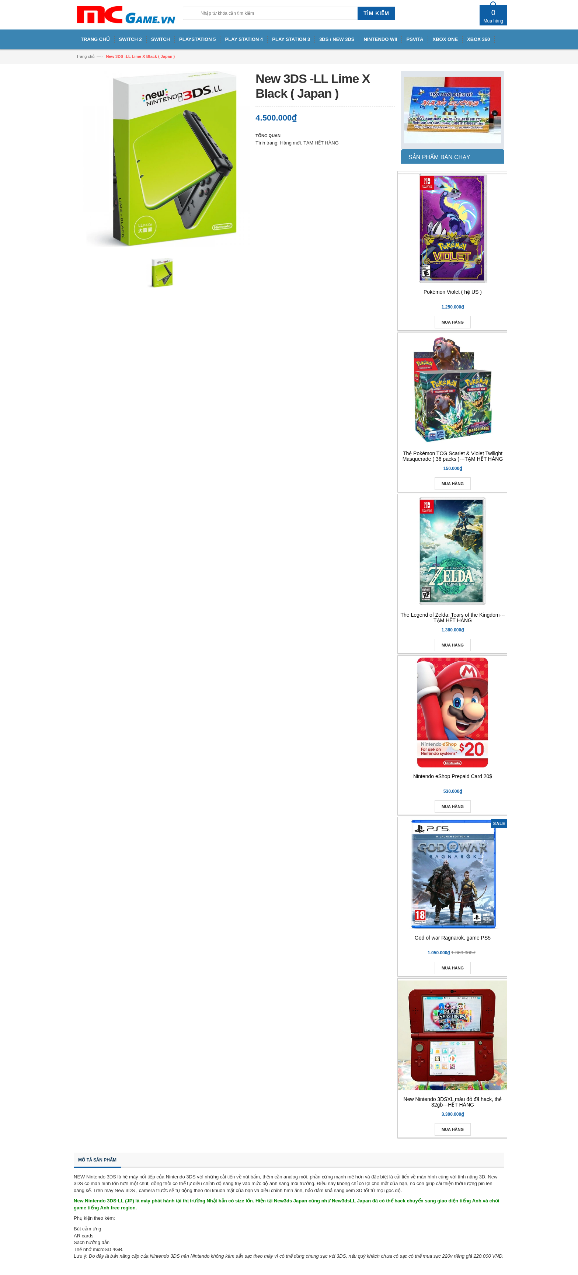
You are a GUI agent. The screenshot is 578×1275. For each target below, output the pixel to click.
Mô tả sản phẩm (97, 1160)
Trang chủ (85, 56)
